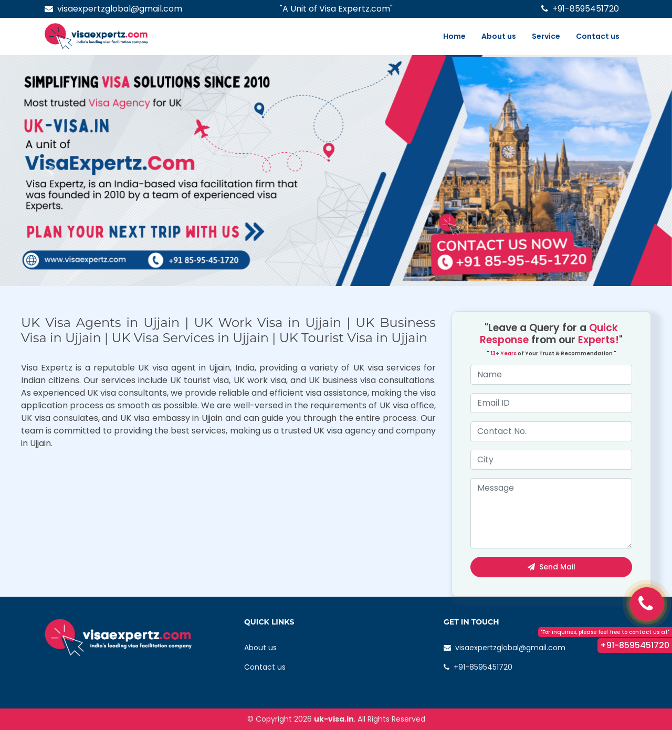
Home (454, 36)
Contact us (598, 36)
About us (498, 36)
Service (546, 36)
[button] (50, 170)
